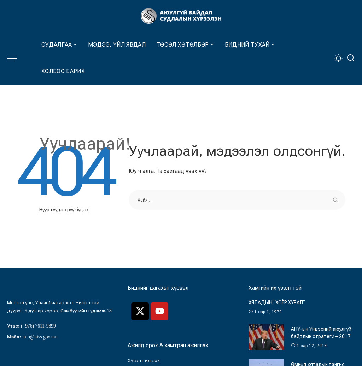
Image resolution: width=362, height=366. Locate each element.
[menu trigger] (15, 58)
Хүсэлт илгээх (143, 360)
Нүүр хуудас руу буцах (64, 209)
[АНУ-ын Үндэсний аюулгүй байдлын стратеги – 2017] (266, 337)
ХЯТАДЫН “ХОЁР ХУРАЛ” (277, 302)
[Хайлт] (350, 58)
